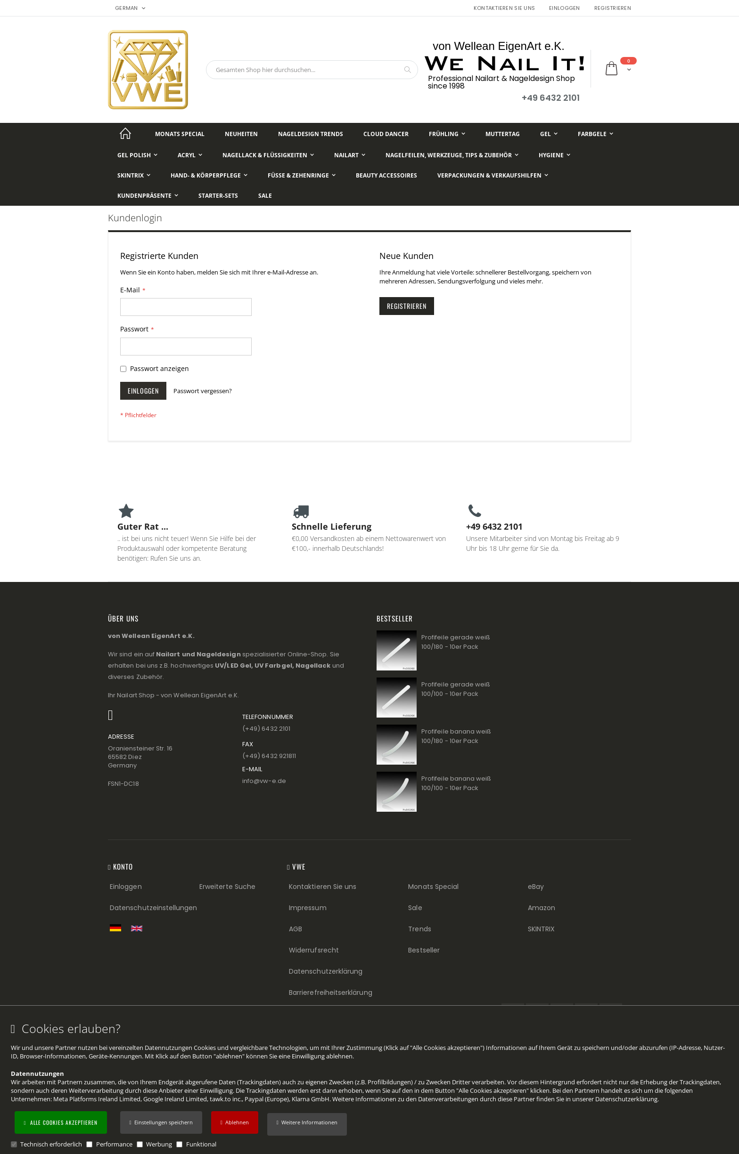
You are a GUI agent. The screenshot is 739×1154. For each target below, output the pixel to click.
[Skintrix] (134, 175)
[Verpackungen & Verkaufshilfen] (493, 175)
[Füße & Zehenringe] (301, 175)
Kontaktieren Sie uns (504, 8)
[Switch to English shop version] (139, 928)
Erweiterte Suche (227, 886)
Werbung (159, 1144)
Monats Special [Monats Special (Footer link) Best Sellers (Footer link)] (433, 886)
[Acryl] (190, 155)
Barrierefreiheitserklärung (330, 992)
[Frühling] (447, 134)
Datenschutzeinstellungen (153, 907)
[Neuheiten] (241, 134)
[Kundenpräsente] (148, 196)
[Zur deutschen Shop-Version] (118, 927)
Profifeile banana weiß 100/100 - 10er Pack (456, 783)
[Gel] (549, 134)
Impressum (308, 907)
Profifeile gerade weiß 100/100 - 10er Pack (455, 689)
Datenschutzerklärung (626, 1099)
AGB (295, 929)
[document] (371, 1085)
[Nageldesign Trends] (311, 134)
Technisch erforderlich (51, 1144)
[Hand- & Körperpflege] (209, 175)
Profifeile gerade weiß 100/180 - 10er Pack (455, 642)
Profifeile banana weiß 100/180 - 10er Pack (456, 736)
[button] (307, 1124)
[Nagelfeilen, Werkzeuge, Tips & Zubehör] (452, 155)
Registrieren (612, 8)
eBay (536, 886)
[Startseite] (125, 134)
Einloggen (564, 8)
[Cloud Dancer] (386, 134)
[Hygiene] (554, 155)
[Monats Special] (180, 134)
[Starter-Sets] (218, 196)
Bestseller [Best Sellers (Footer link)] (424, 950)
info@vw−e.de (264, 780)
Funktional (201, 1144)
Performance (114, 1144)
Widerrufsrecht (314, 950)
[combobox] (312, 69)
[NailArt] (350, 155)
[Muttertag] (502, 134)
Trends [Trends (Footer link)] (419, 929)
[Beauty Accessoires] (386, 175)
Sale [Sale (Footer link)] (415, 907)
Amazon (541, 907)
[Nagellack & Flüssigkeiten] (268, 155)
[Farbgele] (595, 134)
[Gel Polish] (137, 155)
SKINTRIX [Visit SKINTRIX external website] (541, 929)
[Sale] (265, 196)
